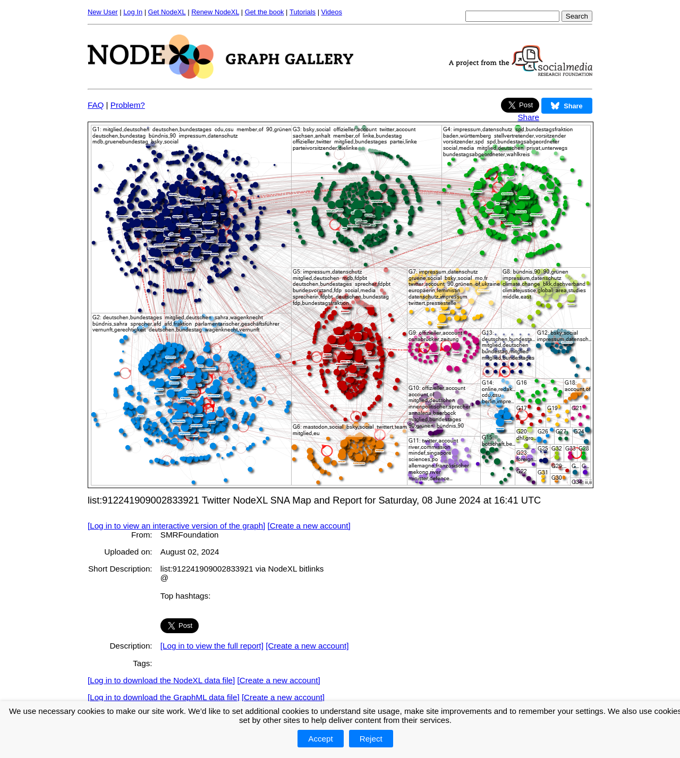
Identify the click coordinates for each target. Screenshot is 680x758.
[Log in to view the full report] (212, 645)
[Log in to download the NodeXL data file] (161, 680)
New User (103, 12)
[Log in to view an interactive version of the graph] (176, 525)
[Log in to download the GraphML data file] (164, 697)
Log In (132, 12)
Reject (371, 738)
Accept (320, 738)
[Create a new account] (309, 525)
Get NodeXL (167, 12)
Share (528, 117)
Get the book (264, 12)
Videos (331, 12)
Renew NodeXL (215, 12)
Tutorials (303, 12)
